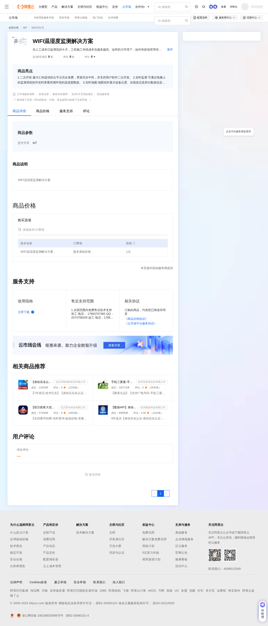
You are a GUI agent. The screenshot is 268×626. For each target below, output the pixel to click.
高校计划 (148, 546)
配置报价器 (50, 559)
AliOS (152, 590)
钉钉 (200, 590)
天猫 (45, 590)
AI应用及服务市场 (44, 17)
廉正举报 (60, 582)
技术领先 (16, 546)
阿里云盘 (248, 590)
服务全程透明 (60, 94)
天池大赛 (115, 546)
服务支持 (66, 111)
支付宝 (210, 590)
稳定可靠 (16, 552)
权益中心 (102, 6)
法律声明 (16, 582)
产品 (54, 6)
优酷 (192, 590)
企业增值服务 (184, 539)
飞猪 (126, 590)
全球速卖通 (57, 590)
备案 (223, 6)
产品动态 (49, 546)
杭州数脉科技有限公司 (153, 407)
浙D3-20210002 (164, 603)
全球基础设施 (19, 539)
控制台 (233, 6)
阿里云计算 (138, 590)
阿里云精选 (81, 17)
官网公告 (181, 552)
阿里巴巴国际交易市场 (82, 590)
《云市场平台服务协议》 (141, 323)
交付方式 (23, 142)
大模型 (43, 6)
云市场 (126, 6)
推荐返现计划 (151, 559)
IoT (25, 27)
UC (177, 590)
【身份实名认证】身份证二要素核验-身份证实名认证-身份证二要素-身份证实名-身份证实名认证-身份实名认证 (41, 382)
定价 (115, 6)
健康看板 (181, 559)
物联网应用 (37, 27)
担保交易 (44, 94)
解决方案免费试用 (154, 539)
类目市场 (64, 17)
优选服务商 (103, 94)
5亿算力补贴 (150, 552)
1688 (102, 590)
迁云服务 (181, 546)
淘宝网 (35, 590)
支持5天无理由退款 (82, 94)
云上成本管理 (52, 566)
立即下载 (27, 312)
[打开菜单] (6, 6)
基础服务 (181, 532)
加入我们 (119, 582)
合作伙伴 (141, 6)
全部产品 (49, 532)
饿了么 (14, 595)
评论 (86, 111)
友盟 (184, 590)
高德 (169, 590)
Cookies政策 (38, 582)
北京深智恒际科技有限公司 (70, 381)
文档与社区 (84, 6)
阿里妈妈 (114, 590)
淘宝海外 (234, 590)
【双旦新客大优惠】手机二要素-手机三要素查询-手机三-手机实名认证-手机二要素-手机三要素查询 (44, 407)
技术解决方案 (85, 532)
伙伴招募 (113, 17)
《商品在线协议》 (136, 318)
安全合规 (16, 559)
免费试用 (49, 539)
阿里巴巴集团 (19, 590)
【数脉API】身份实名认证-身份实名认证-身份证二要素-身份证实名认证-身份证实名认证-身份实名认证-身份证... (124, 407)
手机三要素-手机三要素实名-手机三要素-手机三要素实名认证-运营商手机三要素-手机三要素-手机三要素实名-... (122, 382)
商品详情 (19, 111)
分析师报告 (17, 566)
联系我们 (99, 582)
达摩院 (221, 590)
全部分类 (14, 27)
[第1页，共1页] (160, 493)
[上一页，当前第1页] (154, 493)
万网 (161, 590)
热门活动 (98, 17)
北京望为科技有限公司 (73, 407)
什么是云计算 (19, 532)
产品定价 (49, 552)
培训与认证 (117, 552)
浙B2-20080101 (106, 603)
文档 (112, 532)
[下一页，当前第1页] (167, 493)
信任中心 (181, 566)
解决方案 (67, 6)
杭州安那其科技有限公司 (152, 381)
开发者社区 (117, 539)
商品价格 (42, 111)
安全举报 (80, 582)
